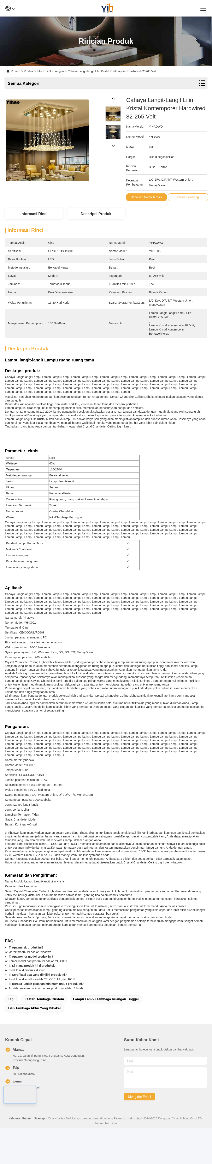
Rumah (15, 71)
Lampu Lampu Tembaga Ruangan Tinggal (106, 1035)
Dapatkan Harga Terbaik (146, 197)
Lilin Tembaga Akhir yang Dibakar (34, 1044)
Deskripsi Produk (96, 214)
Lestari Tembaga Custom (44, 1035)
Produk (28, 71)
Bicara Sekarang (188, 197)
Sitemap (39, 1154)
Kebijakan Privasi (20, 1154)
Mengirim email (139, 1133)
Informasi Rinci (33, 214)
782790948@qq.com (26, 1123)
